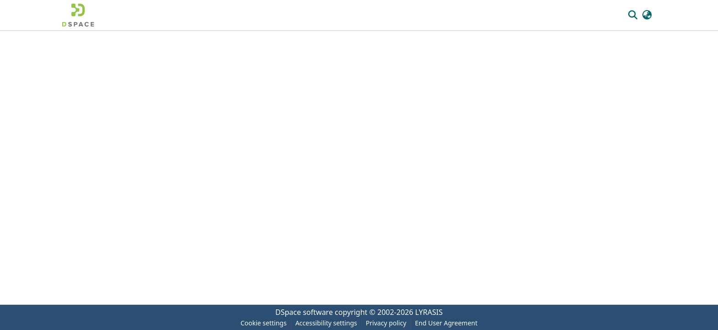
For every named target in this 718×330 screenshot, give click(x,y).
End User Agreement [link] (446, 323)
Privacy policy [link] (386, 323)
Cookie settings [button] (263, 323)
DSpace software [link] (304, 312)
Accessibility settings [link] (326, 323)
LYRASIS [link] (429, 312)
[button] (78, 15)
